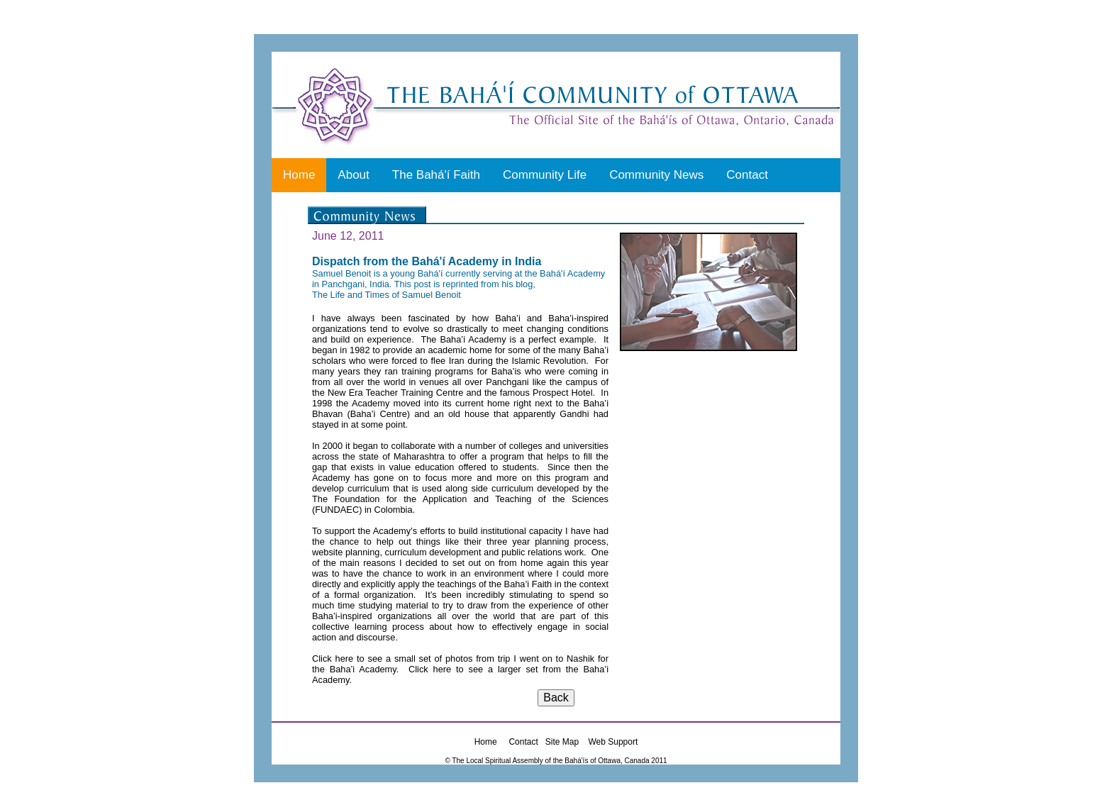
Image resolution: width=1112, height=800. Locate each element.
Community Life (544, 175)
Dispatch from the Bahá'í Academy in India (426, 261)
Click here (332, 658)
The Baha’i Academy (463, 339)
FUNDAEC (337, 509)
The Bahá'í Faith (436, 175)
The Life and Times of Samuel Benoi (385, 294)
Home (299, 175)
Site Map (562, 742)
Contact (747, 175)
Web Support (613, 742)
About (353, 175)
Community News (656, 175)
